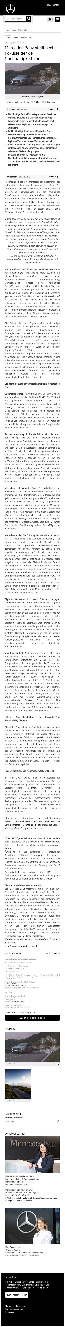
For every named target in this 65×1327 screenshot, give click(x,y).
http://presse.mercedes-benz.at (21, 946)
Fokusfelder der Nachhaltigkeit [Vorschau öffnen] (32, 97)
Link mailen (54, 953)
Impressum (10, 1312)
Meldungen (11, 30)
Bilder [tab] (15, 38)
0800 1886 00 (11, 984)
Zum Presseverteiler (17, 1295)
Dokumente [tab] (26, 38)
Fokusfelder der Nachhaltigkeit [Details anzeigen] (14, 1118)
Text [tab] (8, 38)
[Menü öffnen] (57, 19)
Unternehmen (24, 30)
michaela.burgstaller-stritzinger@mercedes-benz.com (35, 1198)
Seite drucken (15, 953)
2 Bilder (37, 102)
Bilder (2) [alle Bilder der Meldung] (10, 1029)
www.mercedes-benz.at (17, 1001)
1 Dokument (50, 102)
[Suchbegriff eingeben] (18, 19)
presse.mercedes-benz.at (21, 1201)
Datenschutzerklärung (14, 1309)
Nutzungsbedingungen (15, 1306)
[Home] (10, 8)
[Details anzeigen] (58, 1064)
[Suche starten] (28, 19)
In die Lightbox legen (32, 1017)
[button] (50, 19)
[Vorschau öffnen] (32, 78)
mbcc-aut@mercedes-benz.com (17, 986)
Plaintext (54, 109)
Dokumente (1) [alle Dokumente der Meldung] (14, 1113)
